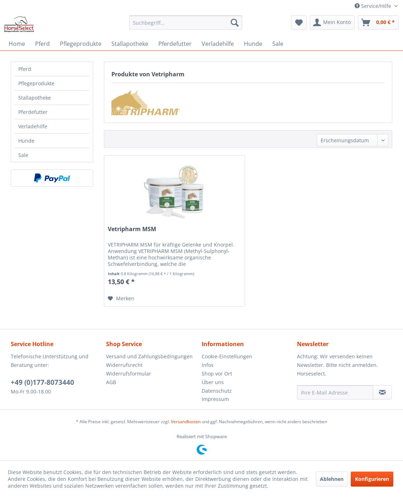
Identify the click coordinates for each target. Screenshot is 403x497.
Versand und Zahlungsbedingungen (149, 356)
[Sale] (277, 44)
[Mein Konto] (332, 22)
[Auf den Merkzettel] (121, 298)
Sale (23, 155)
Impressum (215, 399)
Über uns (213, 382)
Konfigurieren (372, 479)
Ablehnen (332, 479)
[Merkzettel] (299, 22)
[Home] (17, 44)
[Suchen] (234, 22)
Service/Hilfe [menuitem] (374, 6)
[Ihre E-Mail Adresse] (335, 392)
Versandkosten (186, 422)
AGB (111, 382)
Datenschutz (217, 390)
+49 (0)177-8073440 (42, 382)
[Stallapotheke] (129, 44)
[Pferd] (42, 44)
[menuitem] (185, 22)
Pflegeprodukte (36, 83)
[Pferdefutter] (175, 44)
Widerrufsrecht (124, 365)
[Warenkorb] (378, 22)
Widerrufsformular (128, 373)
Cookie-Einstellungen (227, 356)
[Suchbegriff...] (185, 22)
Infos (208, 365)
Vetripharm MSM (132, 229)
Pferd (24, 69)
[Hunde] (253, 44)
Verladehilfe (32, 126)
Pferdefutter (33, 112)
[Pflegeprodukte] (80, 44)
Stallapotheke (34, 97)
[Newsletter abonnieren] (382, 392)
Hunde (26, 140)
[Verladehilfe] (218, 44)
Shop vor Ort (217, 373)
